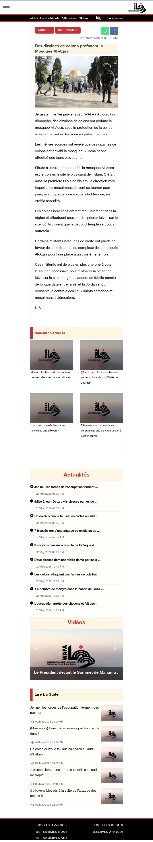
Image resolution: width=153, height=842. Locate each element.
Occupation (68, 30)
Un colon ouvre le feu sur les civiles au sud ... (66, 516)
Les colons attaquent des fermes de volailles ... (67, 575)
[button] (37, 648)
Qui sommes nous (52, 832)
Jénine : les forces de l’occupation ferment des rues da (64, 710)
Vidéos (76, 623)
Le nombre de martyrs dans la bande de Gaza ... (69, 589)
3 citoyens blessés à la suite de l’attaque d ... (65, 545)
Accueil (44, 30)
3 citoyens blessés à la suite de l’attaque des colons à (63, 793)
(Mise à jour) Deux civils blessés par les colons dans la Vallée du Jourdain (99, 377)
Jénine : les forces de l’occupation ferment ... (66, 487)
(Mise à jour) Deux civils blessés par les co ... (65, 502)
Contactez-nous (52, 825)
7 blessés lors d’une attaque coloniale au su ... (67, 531)
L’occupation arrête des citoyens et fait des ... (66, 604)
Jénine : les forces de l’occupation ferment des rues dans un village (51, 375)
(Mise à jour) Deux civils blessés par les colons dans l (64, 731)
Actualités (76, 475)
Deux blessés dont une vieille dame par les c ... (67, 560)
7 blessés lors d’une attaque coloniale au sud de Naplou (63, 772)
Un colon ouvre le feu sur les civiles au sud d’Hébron (48, 428)
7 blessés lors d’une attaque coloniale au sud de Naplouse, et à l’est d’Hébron (101, 431)
